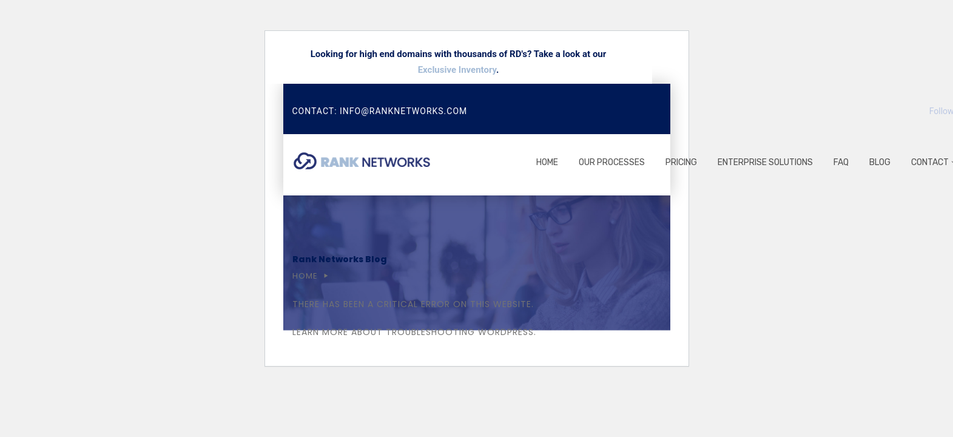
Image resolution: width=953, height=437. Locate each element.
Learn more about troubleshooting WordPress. (414, 332)
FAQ (841, 162)
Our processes (612, 162)
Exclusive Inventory (457, 69)
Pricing (681, 162)
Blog (880, 162)
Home (547, 162)
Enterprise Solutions (765, 162)
